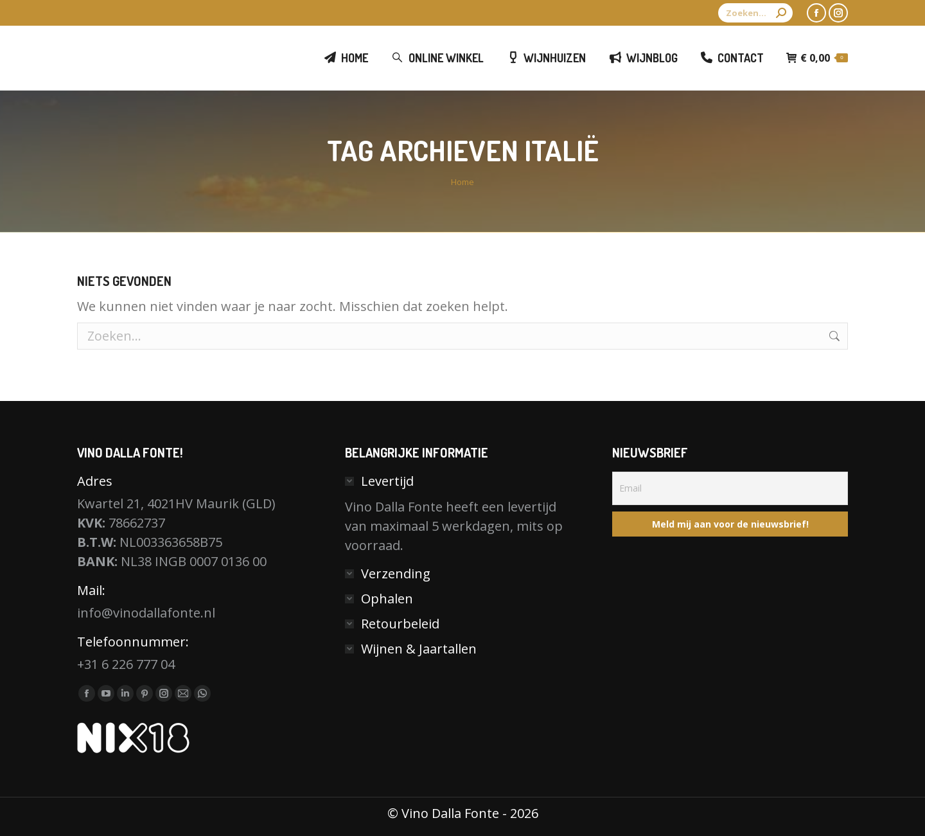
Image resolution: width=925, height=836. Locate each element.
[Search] (755, 13)
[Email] (730, 488)
